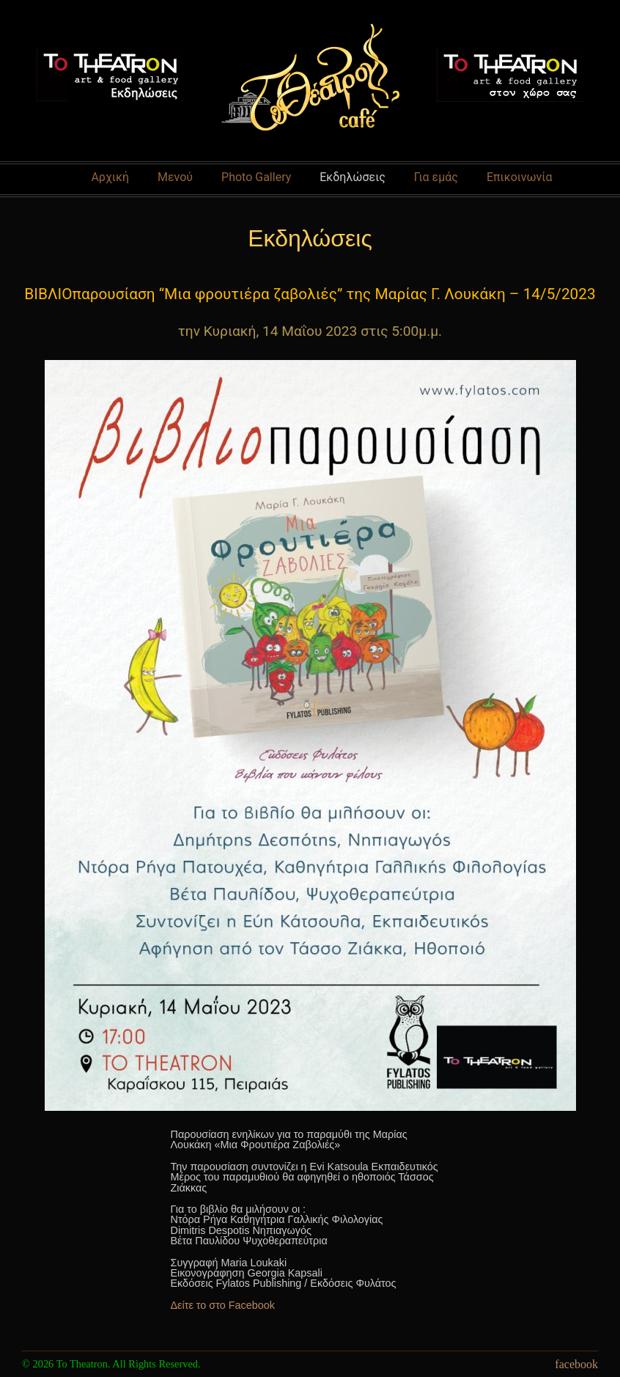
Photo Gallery (256, 177)
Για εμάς (436, 177)
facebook (576, 1364)
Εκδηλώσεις (352, 177)
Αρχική (110, 177)
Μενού (175, 177)
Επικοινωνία (520, 177)
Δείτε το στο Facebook (223, 1305)
